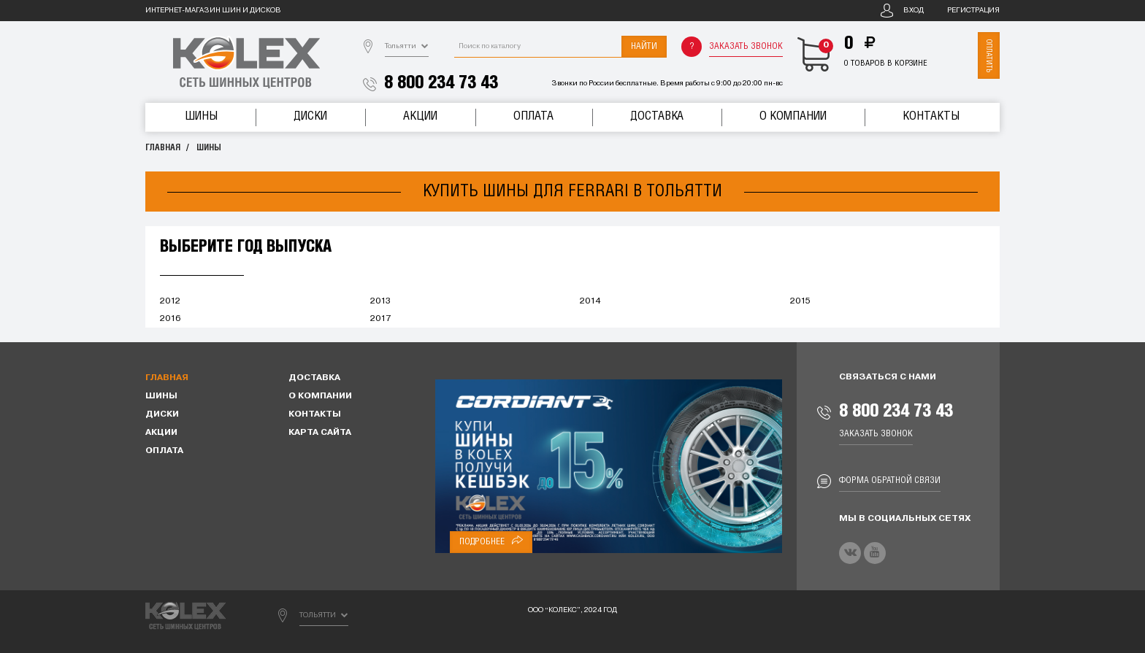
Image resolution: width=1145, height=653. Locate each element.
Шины (201, 116)
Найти (644, 46)
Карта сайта (319, 432)
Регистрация (973, 10)
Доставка (656, 116)
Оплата (533, 116)
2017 (380, 318)
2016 (170, 318)
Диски (310, 116)
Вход (913, 10)
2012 (170, 301)
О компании (793, 116)
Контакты (931, 116)
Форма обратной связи (890, 480)
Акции (420, 116)
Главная (162, 148)
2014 (590, 301)
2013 (380, 301)
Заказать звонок (746, 46)
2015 (800, 301)
